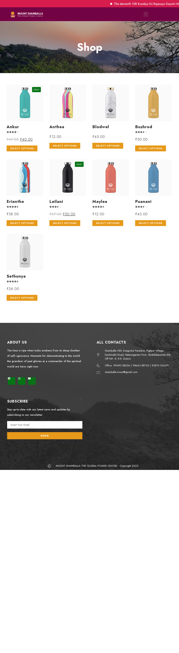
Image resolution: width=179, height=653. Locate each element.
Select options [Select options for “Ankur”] (22, 148)
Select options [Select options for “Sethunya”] (22, 297)
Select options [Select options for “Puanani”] (150, 223)
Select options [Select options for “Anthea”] (65, 145)
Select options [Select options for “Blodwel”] (108, 145)
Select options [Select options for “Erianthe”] (22, 223)
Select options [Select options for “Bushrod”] (150, 148)
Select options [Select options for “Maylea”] (108, 223)
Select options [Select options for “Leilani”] (65, 223)
